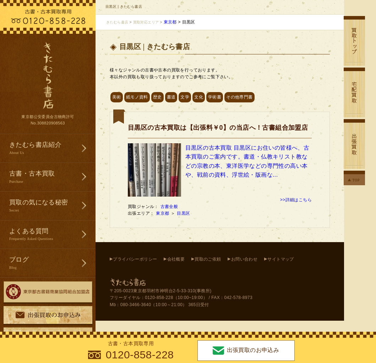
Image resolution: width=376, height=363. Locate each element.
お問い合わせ (244, 259)
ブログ (52, 263)
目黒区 (184, 213)
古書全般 (169, 206)
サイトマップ (280, 259)
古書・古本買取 (52, 177)
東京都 (163, 213)
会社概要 (176, 259)
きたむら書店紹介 (52, 148)
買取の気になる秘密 (52, 206)
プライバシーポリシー (135, 259)
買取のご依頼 (208, 259)
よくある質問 (52, 235)
